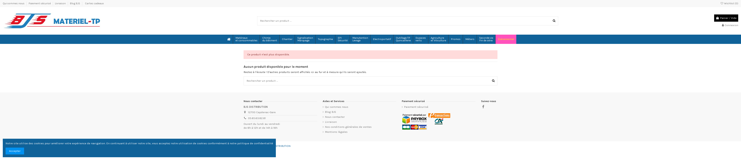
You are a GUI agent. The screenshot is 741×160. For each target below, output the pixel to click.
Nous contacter (335, 117)
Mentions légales (336, 132)
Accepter (15, 151)
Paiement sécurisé (40, 3)
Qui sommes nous (14, 3)
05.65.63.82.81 (257, 118)
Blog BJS (75, 3)
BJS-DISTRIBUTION (279, 146)
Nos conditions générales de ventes (348, 127)
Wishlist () (729, 3)
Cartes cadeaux (94, 3)
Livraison (60, 3)
